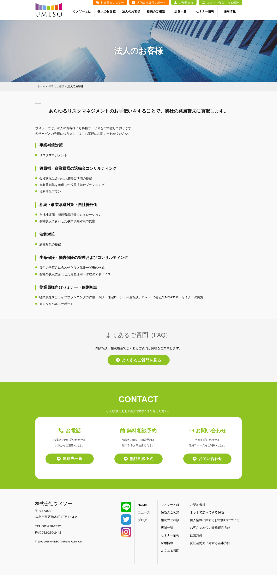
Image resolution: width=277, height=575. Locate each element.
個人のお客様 (106, 11)
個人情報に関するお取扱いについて (215, 520)
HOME (142, 504)
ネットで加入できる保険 (220, 2)
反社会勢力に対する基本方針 (210, 543)
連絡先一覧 (69, 458)
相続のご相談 (156, 11)
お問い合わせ (207, 458)
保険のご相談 (56, 86)
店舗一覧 (180, 11)
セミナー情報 (205, 11)
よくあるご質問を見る (138, 360)
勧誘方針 (196, 535)
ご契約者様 (183, 2)
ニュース (144, 512)
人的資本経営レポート (149, 2)
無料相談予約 (138, 458)
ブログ (142, 520)
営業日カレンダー (110, 2)
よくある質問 (170, 550)
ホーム (41, 86)
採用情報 (230, 11)
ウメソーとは (82, 11)
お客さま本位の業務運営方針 (210, 527)
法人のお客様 (131, 11)
